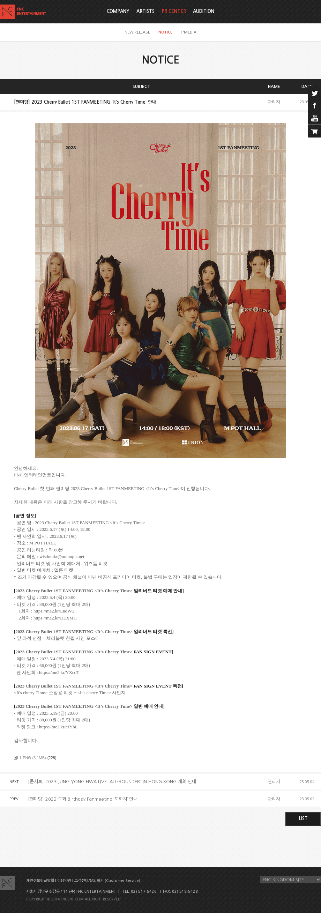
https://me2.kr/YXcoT (59, 672)
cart (314, 131)
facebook (314, 105)
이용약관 (64, 881)
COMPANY (118, 11)
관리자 (274, 102)
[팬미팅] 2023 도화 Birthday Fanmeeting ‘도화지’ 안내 (82, 799)
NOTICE (165, 32)
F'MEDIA (188, 32)
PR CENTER (174, 11)
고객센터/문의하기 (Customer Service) (107, 881)
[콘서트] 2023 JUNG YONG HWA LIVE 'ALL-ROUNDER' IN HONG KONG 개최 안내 (112, 781)
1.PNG (25, 757)
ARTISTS (145, 11)
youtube (314, 118)
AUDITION (203, 11)
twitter (314, 92)
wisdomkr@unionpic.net (61, 556)
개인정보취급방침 (40, 881)
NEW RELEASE (137, 32)
